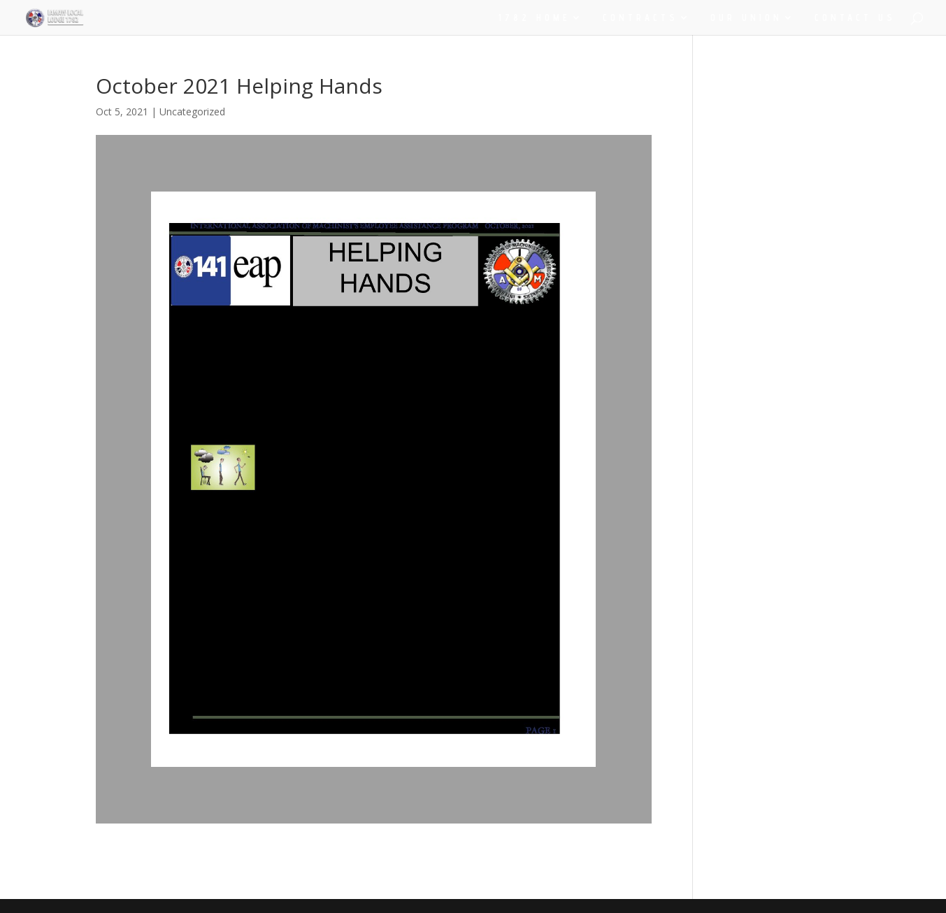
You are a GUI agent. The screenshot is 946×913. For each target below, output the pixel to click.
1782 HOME (535, 18)
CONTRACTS (640, 18)
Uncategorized (192, 111)
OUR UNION (746, 18)
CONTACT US (855, 18)
